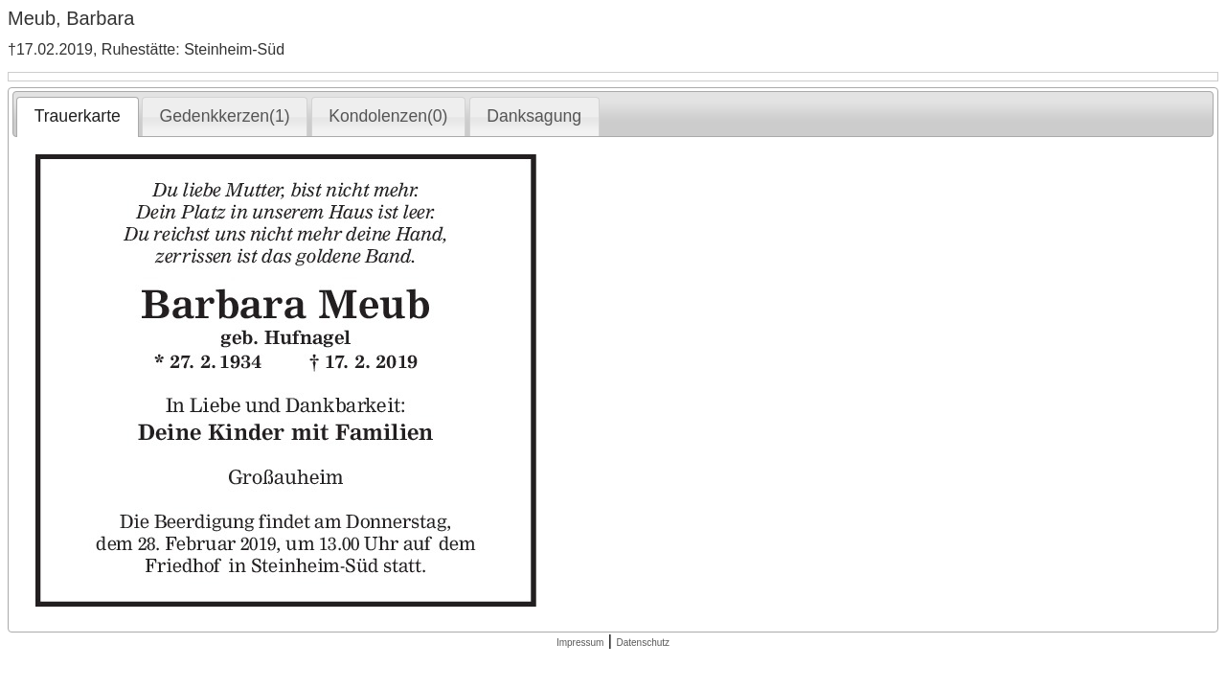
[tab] (77, 117)
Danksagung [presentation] (534, 116)
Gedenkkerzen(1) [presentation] (225, 116)
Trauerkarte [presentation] (77, 116)
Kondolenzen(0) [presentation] (388, 116)
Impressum (579, 642)
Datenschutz (643, 642)
